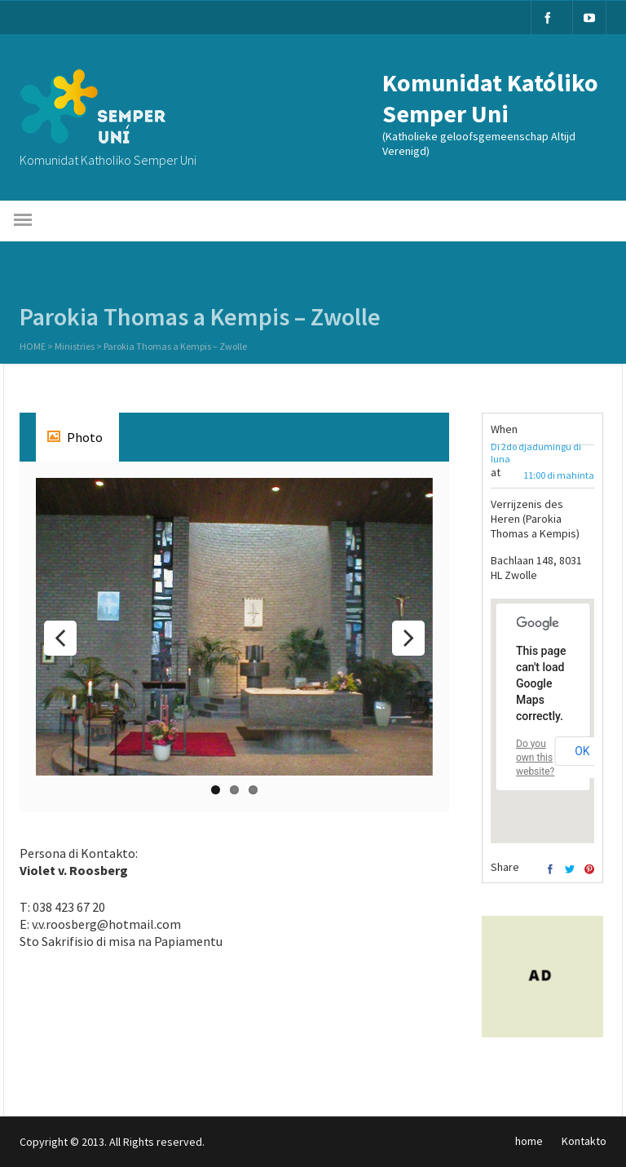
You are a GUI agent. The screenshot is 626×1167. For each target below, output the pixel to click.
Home (33, 348)
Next (408, 638)
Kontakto (584, 1141)
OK (582, 751)
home (529, 1141)
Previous (60, 638)
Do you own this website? (535, 757)
